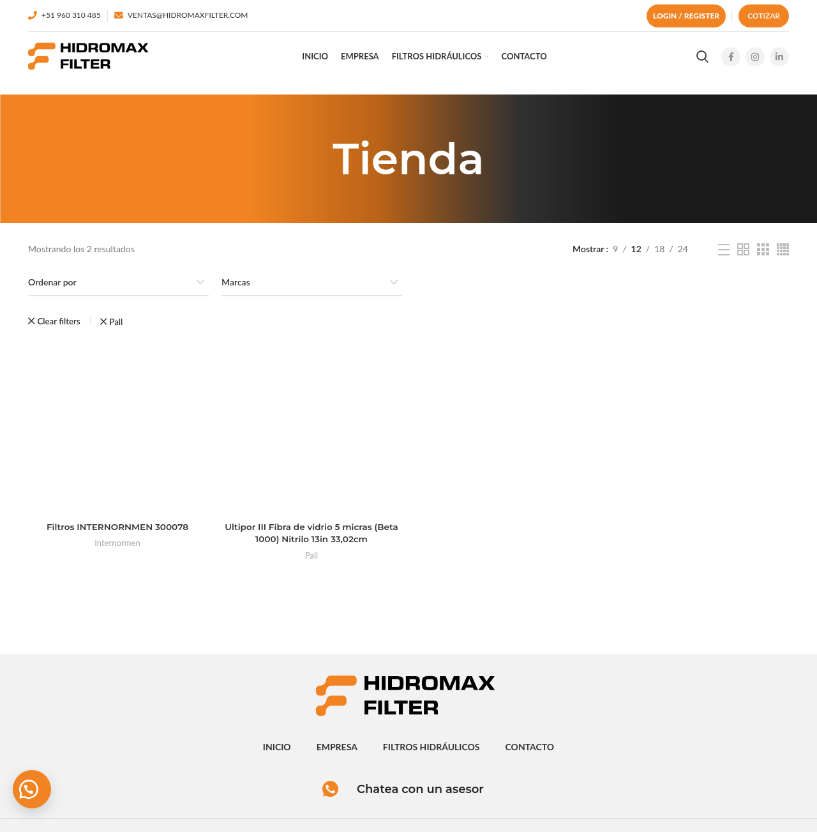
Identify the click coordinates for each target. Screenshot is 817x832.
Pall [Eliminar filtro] (116, 330)
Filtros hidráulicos (431, 751)
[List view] (724, 257)
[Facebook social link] (730, 60)
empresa (337, 751)
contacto (530, 751)
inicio (277, 751)
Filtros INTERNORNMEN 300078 (116, 535)
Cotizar (763, 15)
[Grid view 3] (763, 257)
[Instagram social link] (755, 60)
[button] (32, 787)
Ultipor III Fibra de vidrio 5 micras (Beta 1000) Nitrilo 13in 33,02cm (311, 541)
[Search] (702, 60)
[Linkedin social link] (779, 60)
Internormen (116, 552)
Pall (311, 564)
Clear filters (58, 329)
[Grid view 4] (783, 257)
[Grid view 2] (743, 257)
